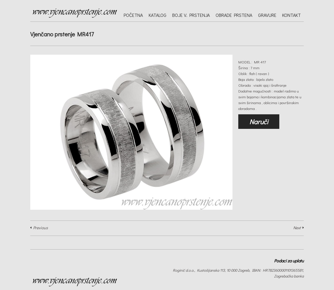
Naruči (258, 121)
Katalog (157, 15)
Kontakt (291, 15)
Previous (40, 227)
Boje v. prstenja (191, 15)
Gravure (267, 15)
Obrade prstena (234, 15)
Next (297, 227)
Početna (133, 15)
